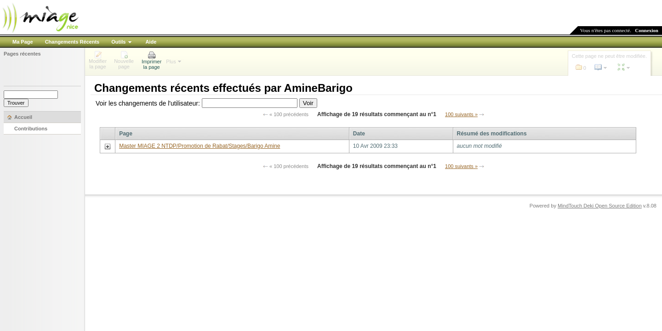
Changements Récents (72, 42)
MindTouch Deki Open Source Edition (600, 205)
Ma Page (22, 42)
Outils (118, 42)
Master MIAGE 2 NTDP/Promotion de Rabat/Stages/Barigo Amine (199, 146)
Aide (150, 42)
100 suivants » (461, 114)
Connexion (646, 30)
